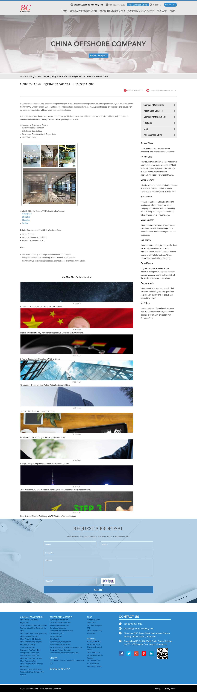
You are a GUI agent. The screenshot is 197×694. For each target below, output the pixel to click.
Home (64, 11)
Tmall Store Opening (27, 647)
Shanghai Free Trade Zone (29, 653)
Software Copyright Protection (60, 644)
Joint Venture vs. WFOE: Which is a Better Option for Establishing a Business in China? (55, 490)
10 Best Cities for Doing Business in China (37, 411)
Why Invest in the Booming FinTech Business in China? (42, 437)
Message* (98, 567)
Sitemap (157, 689)
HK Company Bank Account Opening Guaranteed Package (94, 663)
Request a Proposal (98, 55)
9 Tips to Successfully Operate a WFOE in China (40, 359)
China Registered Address (59, 620)
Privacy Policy (169, 689)
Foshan (25, 223)
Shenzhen (26, 217)
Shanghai (26, 220)
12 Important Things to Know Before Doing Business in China (45, 385)
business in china (60, 669)
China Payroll (54, 639)
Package (162, 11)
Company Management (141, 11)
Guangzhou (27, 214)
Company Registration (83, 11)
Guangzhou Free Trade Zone (30, 650)
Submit (98, 589)
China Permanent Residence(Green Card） (65, 653)
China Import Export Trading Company (33, 633)
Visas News (91, 633)
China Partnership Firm (28, 661)
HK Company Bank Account (59, 625)
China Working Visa (56, 633)
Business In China (93, 620)
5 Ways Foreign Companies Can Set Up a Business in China (44, 464)
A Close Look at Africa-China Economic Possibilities (41, 306)
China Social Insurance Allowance (61, 631)
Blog (172, 11)
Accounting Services (112, 11)
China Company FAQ (46, 76)
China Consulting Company (29, 636)
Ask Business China (138, 5)
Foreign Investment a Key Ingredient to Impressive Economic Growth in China (51, 333)
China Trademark (56, 636)
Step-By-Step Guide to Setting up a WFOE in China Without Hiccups (48, 516)
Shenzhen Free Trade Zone (29, 655)
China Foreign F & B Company (31, 639)
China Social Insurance (58, 628)
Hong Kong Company (27, 644)
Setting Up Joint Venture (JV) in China (33, 625)
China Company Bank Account (60, 622)
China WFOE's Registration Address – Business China (83, 76)
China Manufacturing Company (31, 642)
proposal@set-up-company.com (86, 5)
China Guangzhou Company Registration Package (95, 655)
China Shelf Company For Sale (31, 658)
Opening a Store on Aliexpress (30, 669)
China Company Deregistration (60, 642)
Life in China (91, 622)
